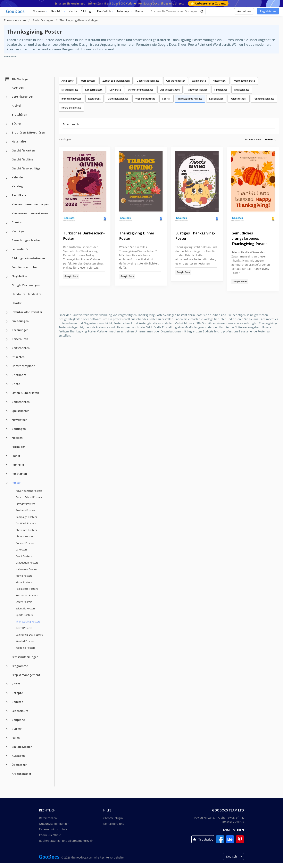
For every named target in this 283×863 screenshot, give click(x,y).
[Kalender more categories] (7, 178)
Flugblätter (19, 276)
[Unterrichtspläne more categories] (7, 366)
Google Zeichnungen (26, 285)
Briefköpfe (19, 375)
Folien (16, 738)
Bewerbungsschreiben (26, 240)
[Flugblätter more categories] (7, 277)
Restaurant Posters (27, 595)
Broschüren (19, 114)
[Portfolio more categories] (7, 465)
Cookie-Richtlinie (50, 835)
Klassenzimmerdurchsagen (30, 204)
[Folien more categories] (7, 738)
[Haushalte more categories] (7, 142)
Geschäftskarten (23, 150)
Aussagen (18, 756)
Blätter (16, 729)
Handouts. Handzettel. (27, 294)
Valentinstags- (238, 98)
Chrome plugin (113, 818)
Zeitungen (19, 429)
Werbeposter (88, 80)
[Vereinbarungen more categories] (7, 97)
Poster (16, 482)
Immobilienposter (71, 98)
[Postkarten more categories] (7, 474)
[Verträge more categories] (7, 232)
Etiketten (18, 357)
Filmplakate (220, 89)
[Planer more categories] (7, 456)
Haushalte (19, 141)
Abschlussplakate (170, 89)
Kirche (73, 11)
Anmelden (244, 11)
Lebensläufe (20, 249)
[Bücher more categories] (7, 124)
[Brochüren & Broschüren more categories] (7, 133)
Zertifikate (19, 195)
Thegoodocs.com (15, 20)
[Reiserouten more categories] (7, 339)
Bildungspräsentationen (28, 258)
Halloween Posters (26, 569)
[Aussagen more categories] (7, 756)
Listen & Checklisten (25, 393)
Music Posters (24, 582)
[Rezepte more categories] (7, 693)
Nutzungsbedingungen (54, 824)
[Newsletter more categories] (7, 420)
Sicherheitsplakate (118, 98)
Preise (139, 11)
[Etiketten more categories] (7, 357)
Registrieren (268, 11)
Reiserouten (20, 339)
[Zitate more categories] (7, 684)
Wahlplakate (199, 80)
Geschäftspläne (22, 159)
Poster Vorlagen (43, 20)
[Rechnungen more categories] (7, 330)
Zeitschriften (21, 348)
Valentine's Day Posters (29, 634)
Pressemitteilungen (25, 657)
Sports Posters (24, 615)
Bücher (16, 123)
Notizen (17, 438)
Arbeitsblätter (21, 774)
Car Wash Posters (26, 523)
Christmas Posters (26, 530)
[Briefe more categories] (7, 384)
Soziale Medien (22, 747)
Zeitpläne (18, 720)
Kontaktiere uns (113, 824)
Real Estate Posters (27, 588)
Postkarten (19, 474)
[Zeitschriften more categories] (7, 348)
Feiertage (123, 11)
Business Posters (25, 510)
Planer (16, 456)
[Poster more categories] (7, 483)
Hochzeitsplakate (71, 107)
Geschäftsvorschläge (26, 168)
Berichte (17, 702)
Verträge (18, 231)
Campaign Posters (26, 517)
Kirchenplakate (70, 89)
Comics (16, 222)
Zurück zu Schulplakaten (116, 80)
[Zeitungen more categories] (7, 429)
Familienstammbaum (26, 267)
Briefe (16, 384)
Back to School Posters (29, 497)
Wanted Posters (25, 641)
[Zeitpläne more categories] (7, 720)
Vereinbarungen (23, 96)
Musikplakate (241, 89)
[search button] (202, 11)
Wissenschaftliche (145, 98)
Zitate (16, 684)
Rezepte (17, 693)
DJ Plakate (115, 89)
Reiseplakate (216, 98)
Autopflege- (220, 80)
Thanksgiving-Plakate (190, 98)
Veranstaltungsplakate (140, 89)
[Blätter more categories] (7, 729)
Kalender (18, 177)
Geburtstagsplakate (148, 80)
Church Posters (24, 536)
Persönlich (104, 11)
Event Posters (24, 556)
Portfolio (18, 465)
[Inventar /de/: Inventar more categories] (7, 312)
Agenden (18, 87)
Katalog (17, 186)
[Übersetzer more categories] (7, 765)
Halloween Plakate (197, 89)
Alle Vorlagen (17, 79)
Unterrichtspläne (23, 366)
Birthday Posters (25, 504)
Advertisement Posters (29, 491)
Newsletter (19, 420)
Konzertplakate (94, 89)
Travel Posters (24, 628)
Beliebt (268, 139)
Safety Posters (24, 602)
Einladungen (20, 321)
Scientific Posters (25, 608)
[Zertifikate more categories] (7, 196)
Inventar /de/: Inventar (27, 312)
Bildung (86, 11)
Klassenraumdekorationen (30, 213)
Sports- (166, 98)
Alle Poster (68, 80)
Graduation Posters (27, 562)
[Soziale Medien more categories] (7, 747)
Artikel (16, 105)
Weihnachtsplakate (244, 80)
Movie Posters (24, 575)
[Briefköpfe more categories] (7, 375)
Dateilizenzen (48, 818)
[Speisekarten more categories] (7, 411)
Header (16, 303)
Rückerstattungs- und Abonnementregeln (66, 841)
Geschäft (56, 11)
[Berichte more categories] (7, 702)
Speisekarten (20, 411)
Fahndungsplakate (264, 98)
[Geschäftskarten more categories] (7, 151)
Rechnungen (20, 330)
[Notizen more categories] (7, 438)
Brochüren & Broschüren (28, 132)
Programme (20, 666)
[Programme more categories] (7, 666)
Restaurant (94, 98)
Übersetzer (19, 765)
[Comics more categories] (7, 223)
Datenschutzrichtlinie (53, 829)
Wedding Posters (25, 647)
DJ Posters (21, 549)
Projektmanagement (26, 675)
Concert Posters (25, 543)
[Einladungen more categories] (7, 321)
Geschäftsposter (175, 80)
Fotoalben (19, 447)
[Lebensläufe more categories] (7, 250)
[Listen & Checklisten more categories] (7, 393)
